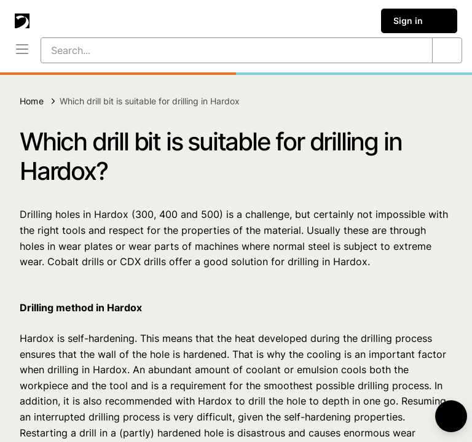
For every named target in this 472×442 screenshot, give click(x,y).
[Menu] (22, 50)
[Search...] (222, 50)
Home (32, 101)
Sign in (419, 21)
